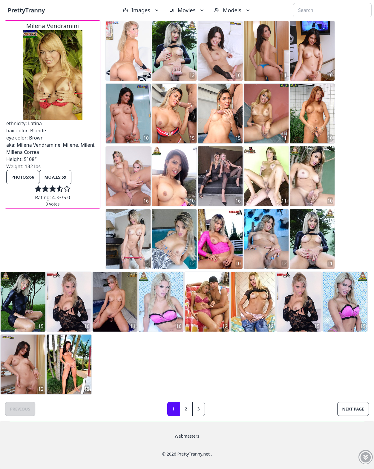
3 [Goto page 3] (198, 409)
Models (232, 10)
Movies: (55, 177)
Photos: (22, 177)
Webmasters (187, 436)
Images (141, 10)
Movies (187, 10)
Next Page (353, 409)
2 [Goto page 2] (186, 409)
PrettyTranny (26, 10)
